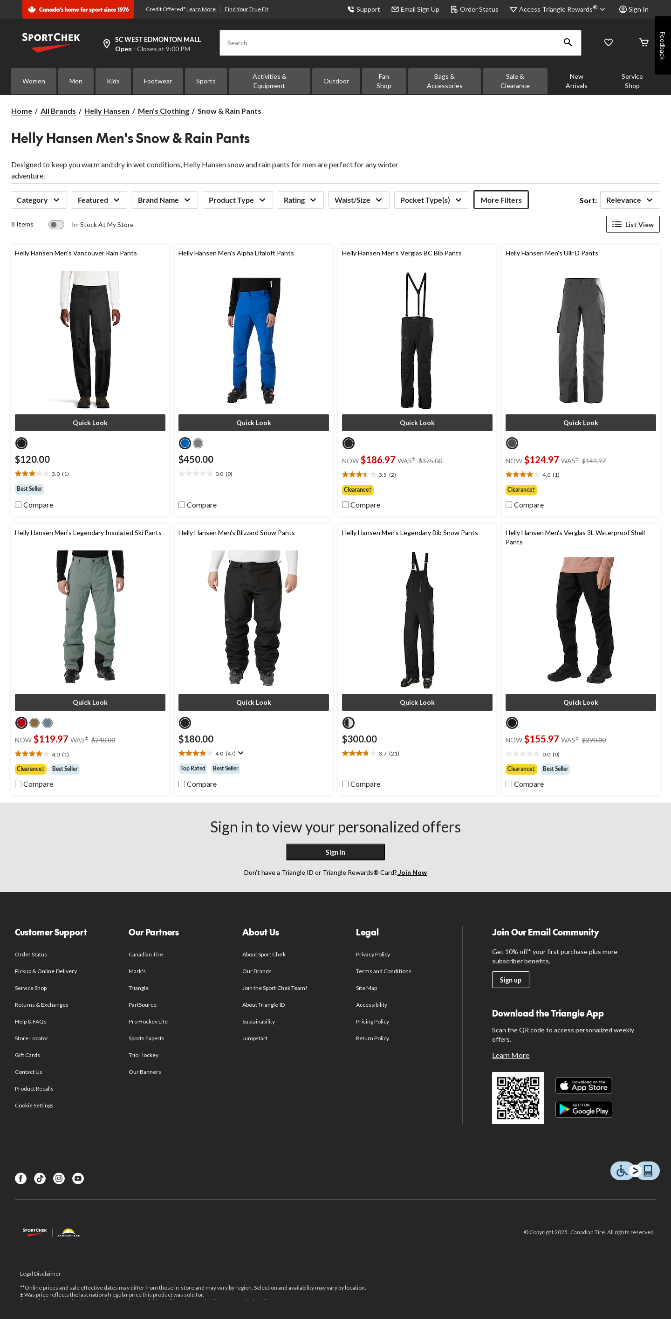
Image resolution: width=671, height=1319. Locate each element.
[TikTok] (40, 1178)
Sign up (510, 980)
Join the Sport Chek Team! (275, 987)
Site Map (366, 987)
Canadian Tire (146, 954)
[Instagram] (59, 1178)
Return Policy (373, 1038)
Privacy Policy (373, 954)
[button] (568, 42)
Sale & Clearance (515, 80)
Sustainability (258, 1021)
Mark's (137, 971)
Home (21, 110)
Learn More (201, 9)
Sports (206, 81)
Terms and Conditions (383, 971)
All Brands (58, 110)
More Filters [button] (501, 199)
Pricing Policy (373, 1021)
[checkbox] (34, 504)
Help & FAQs (31, 1021)
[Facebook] (21, 1178)
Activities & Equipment (270, 80)
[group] (90, 489)
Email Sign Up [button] (415, 9)
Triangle (139, 987)
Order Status (475, 9)
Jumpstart (254, 1038)
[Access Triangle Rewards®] (563, 9)
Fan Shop (384, 80)
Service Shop (632, 80)
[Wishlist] (608, 43)
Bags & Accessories (445, 80)
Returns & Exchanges (41, 1004)
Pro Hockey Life (148, 1021)
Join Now (412, 872)
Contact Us (28, 1071)
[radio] (21, 443)
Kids (113, 81)
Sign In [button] (634, 9)
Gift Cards (27, 1054)
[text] (90, 474)
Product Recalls (34, 1088)
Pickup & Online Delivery (46, 971)
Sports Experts (147, 1038)
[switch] (91, 224)
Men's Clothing (163, 110)
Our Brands (257, 971)
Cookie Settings (34, 1105)
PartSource (143, 1004)
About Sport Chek (264, 954)
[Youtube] (78, 1178)
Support (363, 9)
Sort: (588, 200)
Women (33, 81)
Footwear (158, 81)
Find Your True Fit (246, 9)
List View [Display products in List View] (633, 224)
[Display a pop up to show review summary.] (240, 753)
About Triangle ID (263, 1004)
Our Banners (145, 1071)
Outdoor (336, 81)
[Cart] (644, 43)
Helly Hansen (107, 110)
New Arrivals (577, 80)
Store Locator (32, 1038)
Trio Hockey (143, 1054)
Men (75, 81)
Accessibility (372, 1004)
